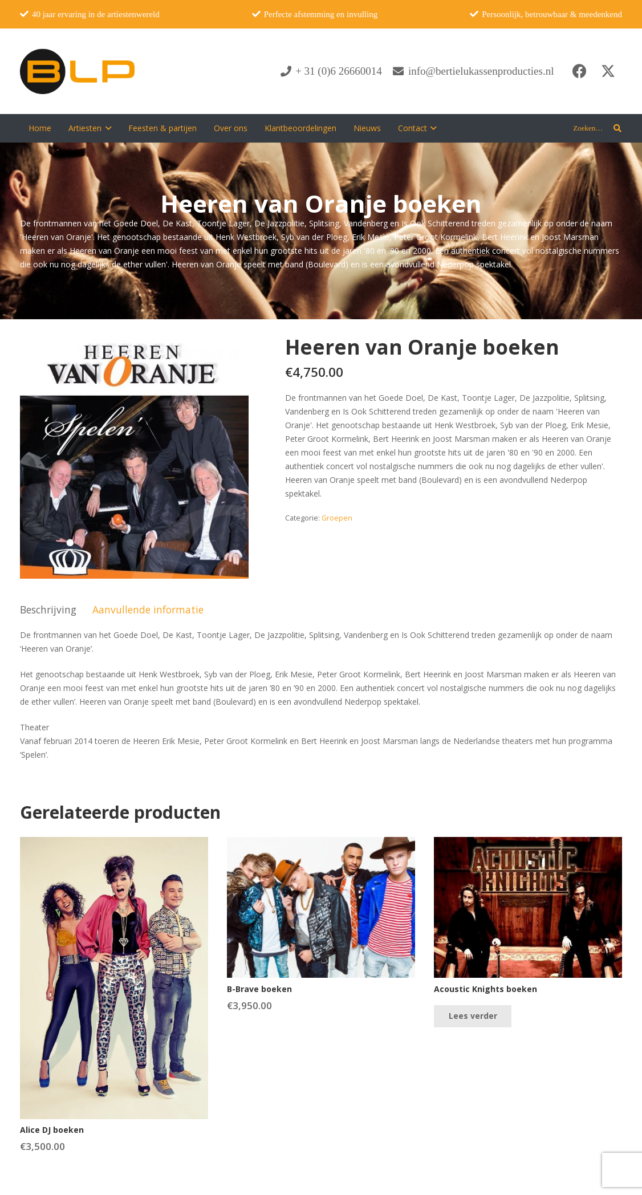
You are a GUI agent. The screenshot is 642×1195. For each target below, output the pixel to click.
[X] (608, 71)
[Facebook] (579, 71)
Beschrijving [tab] (48, 609)
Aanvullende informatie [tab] (148, 609)
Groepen (337, 518)
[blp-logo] (77, 71)
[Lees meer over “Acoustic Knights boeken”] (472, 1016)
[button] (106, 128)
